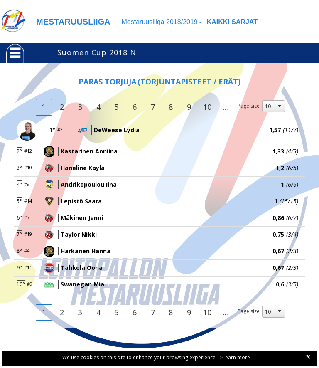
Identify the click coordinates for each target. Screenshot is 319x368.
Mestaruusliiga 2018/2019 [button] (162, 21)
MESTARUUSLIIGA (73, 21)
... (225, 107)
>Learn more (235, 357)
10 (207, 107)
